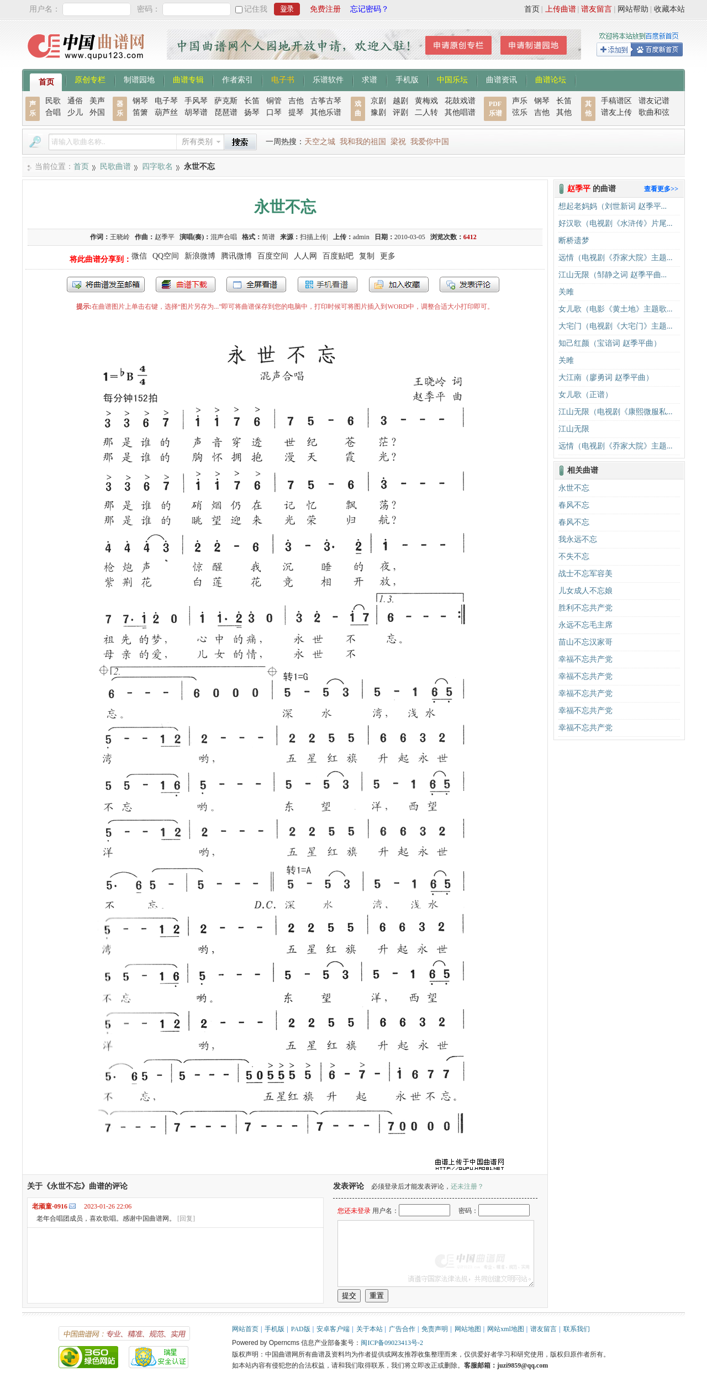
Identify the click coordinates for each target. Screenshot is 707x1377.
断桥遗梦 (573, 240)
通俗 (75, 101)
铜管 (274, 101)
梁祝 (398, 142)
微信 (139, 256)
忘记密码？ (369, 9)
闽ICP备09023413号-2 (392, 1343)
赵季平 (165, 237)
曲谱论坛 (550, 79)
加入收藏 (399, 284)
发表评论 (469, 284)
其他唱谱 (460, 112)
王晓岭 (120, 237)
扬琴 (252, 112)
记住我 (255, 9)
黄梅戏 (426, 101)
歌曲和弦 (654, 112)
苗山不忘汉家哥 (585, 642)
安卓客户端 (333, 1329)
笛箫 (140, 112)
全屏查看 (256, 284)
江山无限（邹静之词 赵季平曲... (612, 275)
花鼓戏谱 (460, 101)
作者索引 (237, 79)
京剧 (378, 101)
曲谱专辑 (188, 79)
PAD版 (300, 1329)
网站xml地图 (505, 1329)
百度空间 (272, 256)
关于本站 (369, 1329)
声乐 (519, 101)
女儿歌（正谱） (585, 395)
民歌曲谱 (115, 166)
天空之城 (319, 142)
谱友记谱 (654, 101)
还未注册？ (467, 1186)
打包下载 (185, 284)
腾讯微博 (236, 256)
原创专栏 (90, 79)
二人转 (426, 112)
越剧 (400, 101)
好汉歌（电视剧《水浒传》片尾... (615, 223)
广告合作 (402, 1329)
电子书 (282, 79)
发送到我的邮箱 (106, 284)
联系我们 (576, 1329)
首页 (532, 9)
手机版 (407, 79)
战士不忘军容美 (585, 573)
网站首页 (245, 1329)
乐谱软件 (328, 79)
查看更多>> (661, 189)
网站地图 (468, 1329)
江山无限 (573, 429)
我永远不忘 (577, 539)
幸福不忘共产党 (585, 659)
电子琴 (166, 101)
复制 (366, 256)
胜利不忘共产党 (585, 608)
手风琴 (196, 101)
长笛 (252, 101)
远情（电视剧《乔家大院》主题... (615, 258)
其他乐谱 (325, 112)
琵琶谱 (226, 112)
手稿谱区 (616, 101)
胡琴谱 (196, 112)
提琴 (296, 112)
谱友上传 (616, 112)
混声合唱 (223, 237)
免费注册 (325, 9)
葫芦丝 (166, 112)
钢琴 (140, 101)
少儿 (75, 112)
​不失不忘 (573, 556)
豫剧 (378, 112)
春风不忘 (573, 505)
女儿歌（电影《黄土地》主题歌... (615, 309)
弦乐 (519, 112)
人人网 (305, 256)
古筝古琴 (325, 101)
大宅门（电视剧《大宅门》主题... (615, 326)
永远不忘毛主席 (585, 625)
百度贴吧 (338, 256)
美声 (97, 101)
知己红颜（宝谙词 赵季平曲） (609, 343)
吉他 (296, 101)
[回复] (186, 1218)
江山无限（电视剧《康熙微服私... (615, 412)
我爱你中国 (429, 142)
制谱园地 (139, 79)
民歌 (53, 101)
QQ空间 (165, 256)
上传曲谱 (560, 9)
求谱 (369, 79)
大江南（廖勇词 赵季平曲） (605, 377)
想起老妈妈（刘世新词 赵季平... (612, 206)
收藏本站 (669, 9)
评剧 (400, 112)
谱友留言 (596, 9)
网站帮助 (633, 9)
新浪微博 (199, 256)
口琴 (274, 112)
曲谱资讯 (501, 79)
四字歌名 (157, 166)
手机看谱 (327, 284)
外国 (97, 112)
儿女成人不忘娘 (585, 591)
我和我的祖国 (363, 142)
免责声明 (434, 1329)
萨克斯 (226, 101)
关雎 (566, 292)
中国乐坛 (452, 79)
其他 (564, 112)
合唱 (53, 112)
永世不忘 (573, 488)
